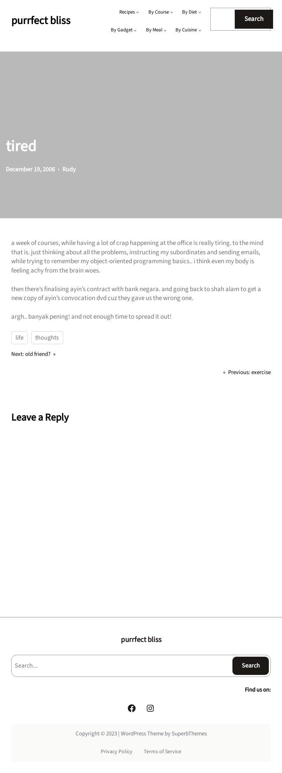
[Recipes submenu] (137, 12)
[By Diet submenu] (199, 12)
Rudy (69, 169)
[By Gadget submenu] (135, 30)
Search (253, 19)
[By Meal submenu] (165, 30)
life (19, 337)
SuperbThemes (189, 734)
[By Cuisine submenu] (199, 30)
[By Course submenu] (171, 12)
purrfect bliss (40, 20)
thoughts (47, 337)
